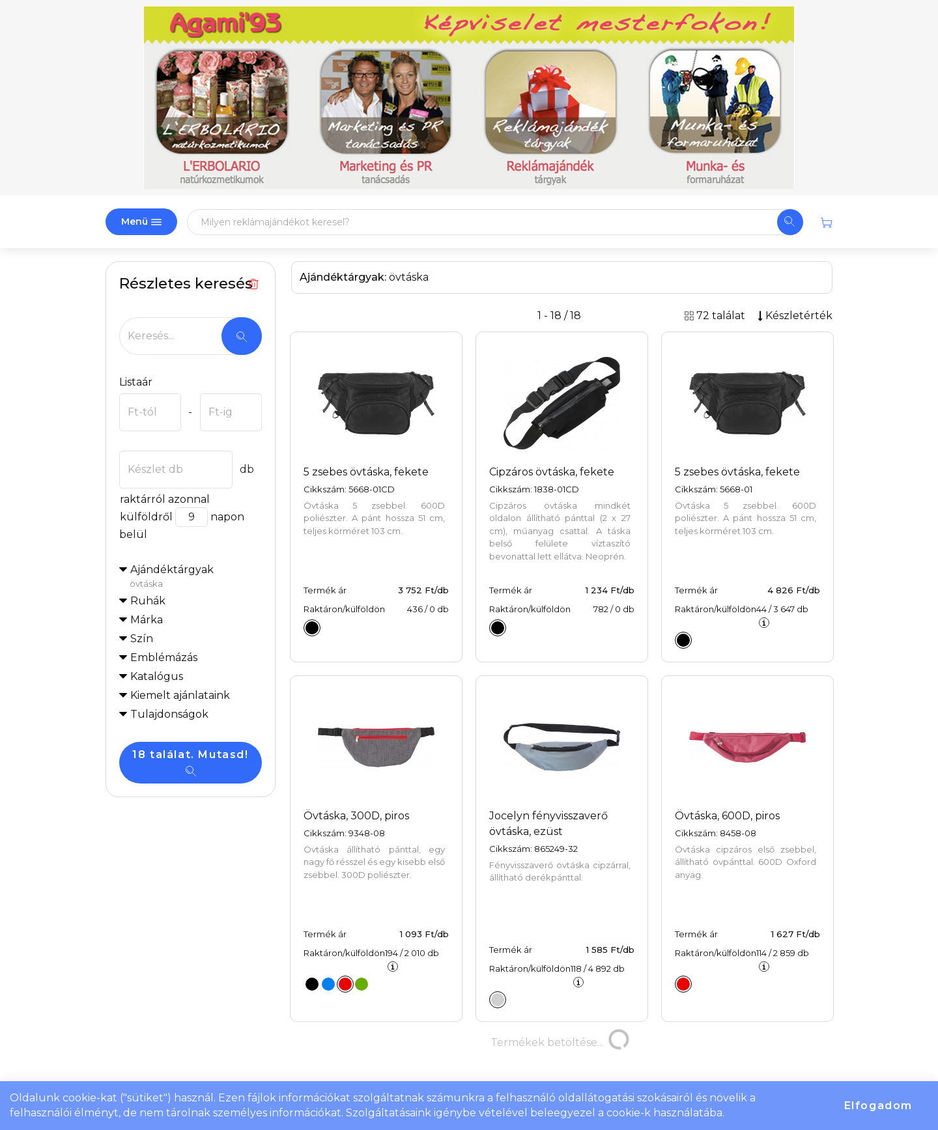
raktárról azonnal (164, 499)
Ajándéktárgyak (196, 577)
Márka (146, 620)
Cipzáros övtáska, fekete (551, 472)
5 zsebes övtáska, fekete (366, 472)
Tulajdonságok (169, 714)
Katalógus (156, 676)
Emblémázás (163, 657)
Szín (141, 638)
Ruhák (147, 601)
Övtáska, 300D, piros (356, 816)
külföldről (146, 517)
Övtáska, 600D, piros (727, 816)
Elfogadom (878, 1105)
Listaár (135, 382)
